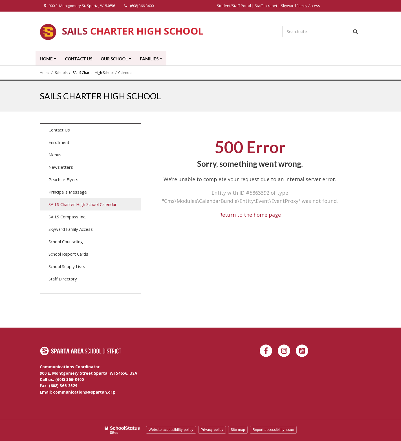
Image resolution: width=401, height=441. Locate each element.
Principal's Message (68, 192)
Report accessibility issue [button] (273, 430)
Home (45, 72)
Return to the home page (250, 214)
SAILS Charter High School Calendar (91, 205)
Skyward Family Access (300, 5)
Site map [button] (238, 430)
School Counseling (66, 241)
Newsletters (61, 167)
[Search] (355, 31)
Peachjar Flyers (71, 181)
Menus (63, 156)
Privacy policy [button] (212, 430)
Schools (61, 72)
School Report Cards (68, 254)
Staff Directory (63, 279)
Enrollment (59, 142)
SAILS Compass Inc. (67, 217)
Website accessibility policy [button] (171, 430)
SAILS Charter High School (93, 72)
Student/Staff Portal (234, 5)
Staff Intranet (266, 5)
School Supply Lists (67, 266)
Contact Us (59, 130)
